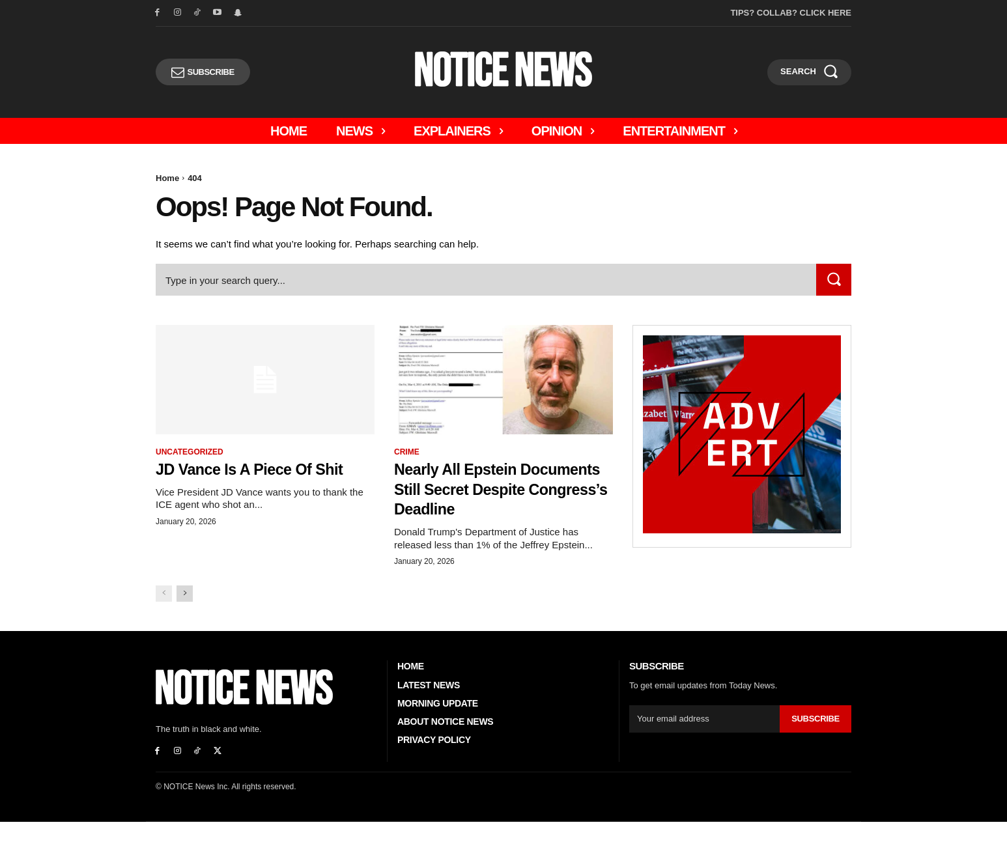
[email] (704, 739)
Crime (406, 451)
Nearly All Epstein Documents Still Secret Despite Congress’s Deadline (490, 498)
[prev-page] (164, 614)
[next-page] (185, 614)
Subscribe (815, 739)
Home (167, 178)
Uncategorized (189, 451)
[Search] (833, 280)
